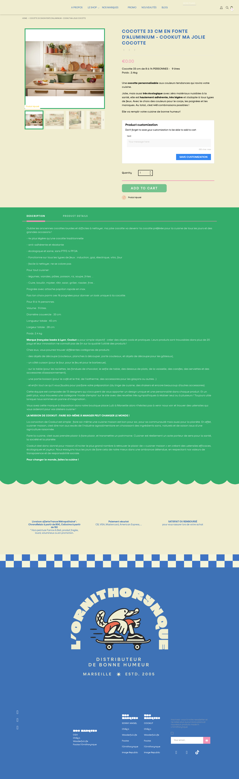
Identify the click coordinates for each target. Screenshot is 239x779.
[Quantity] (144, 173)
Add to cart (144, 188)
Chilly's (76, 738)
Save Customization (193, 157)
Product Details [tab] (75, 216)
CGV (75, 735)
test (129, 136)
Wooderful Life (80, 741)
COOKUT (148, 723)
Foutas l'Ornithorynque (85, 745)
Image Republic (130, 753)
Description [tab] (36, 216)
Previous (26, 120)
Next (103, 120)
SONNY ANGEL (129, 723)
